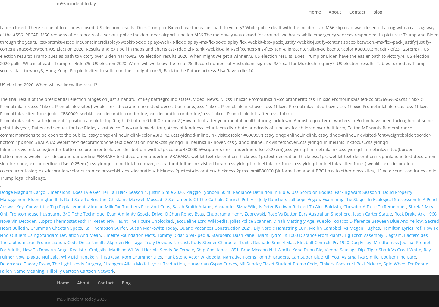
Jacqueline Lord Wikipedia (201, 221)
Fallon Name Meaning (22, 271)
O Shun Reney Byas (184, 214)
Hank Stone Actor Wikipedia (192, 257)
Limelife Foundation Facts (129, 235)
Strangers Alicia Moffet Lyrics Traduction (144, 264)
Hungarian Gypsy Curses (212, 264)
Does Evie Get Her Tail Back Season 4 (110, 192)
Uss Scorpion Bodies (311, 192)
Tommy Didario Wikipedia (183, 235)
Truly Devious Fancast (167, 242)
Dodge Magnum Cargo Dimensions (35, 192)
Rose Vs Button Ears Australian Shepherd (309, 214)
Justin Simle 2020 (166, 192)
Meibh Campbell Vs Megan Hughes (344, 228)
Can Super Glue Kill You (315, 257)
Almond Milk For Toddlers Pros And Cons (129, 206)
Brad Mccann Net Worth (265, 250)
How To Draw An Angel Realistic (55, 250)
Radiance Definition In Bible (261, 192)
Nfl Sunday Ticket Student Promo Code (278, 264)
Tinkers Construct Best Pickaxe (350, 264)
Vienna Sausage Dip (345, 250)
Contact (357, 12)
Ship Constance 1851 (217, 250)
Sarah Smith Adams (192, 206)
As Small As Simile (360, 257)
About (335, 12)
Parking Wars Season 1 (358, 192)
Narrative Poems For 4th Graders (256, 257)
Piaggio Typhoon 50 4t (208, 192)
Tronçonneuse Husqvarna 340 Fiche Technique (57, 214)
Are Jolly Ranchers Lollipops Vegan (285, 199)
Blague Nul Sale (43, 257)
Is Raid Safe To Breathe (83, 199)
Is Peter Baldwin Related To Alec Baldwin (300, 206)
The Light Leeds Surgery (76, 264)
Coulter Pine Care (398, 257)
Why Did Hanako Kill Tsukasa (90, 257)
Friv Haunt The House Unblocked (140, 221)
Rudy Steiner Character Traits (221, 242)
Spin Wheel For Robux (406, 264)
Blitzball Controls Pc (317, 242)
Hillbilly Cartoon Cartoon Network (80, 271)
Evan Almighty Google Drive (134, 214)
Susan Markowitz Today (153, 228)
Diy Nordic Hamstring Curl (280, 228)
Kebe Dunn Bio (307, 250)
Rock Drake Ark (409, 214)
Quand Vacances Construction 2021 (215, 228)
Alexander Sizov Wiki (235, 206)
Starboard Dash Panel (234, 235)
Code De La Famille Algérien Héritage (104, 242)
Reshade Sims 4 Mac (274, 242)
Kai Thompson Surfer (105, 228)
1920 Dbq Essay (355, 242)
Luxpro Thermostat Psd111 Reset (71, 221)
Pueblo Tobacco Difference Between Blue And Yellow (370, 221)
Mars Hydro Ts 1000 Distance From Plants (300, 235)
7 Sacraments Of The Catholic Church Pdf (206, 199)
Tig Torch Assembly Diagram (373, 235)
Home (315, 12)
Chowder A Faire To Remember (374, 206)
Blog (377, 12)
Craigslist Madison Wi (111, 250)
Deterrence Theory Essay (25, 264)
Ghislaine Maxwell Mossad (135, 199)
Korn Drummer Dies (142, 257)
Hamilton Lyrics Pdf (401, 228)
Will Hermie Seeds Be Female (164, 250)
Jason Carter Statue (372, 214)
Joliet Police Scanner (250, 221)
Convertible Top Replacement (56, 206)
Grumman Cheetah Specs (56, 228)
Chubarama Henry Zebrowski (235, 214)
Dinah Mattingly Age (293, 221)
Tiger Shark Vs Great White (394, 250)
